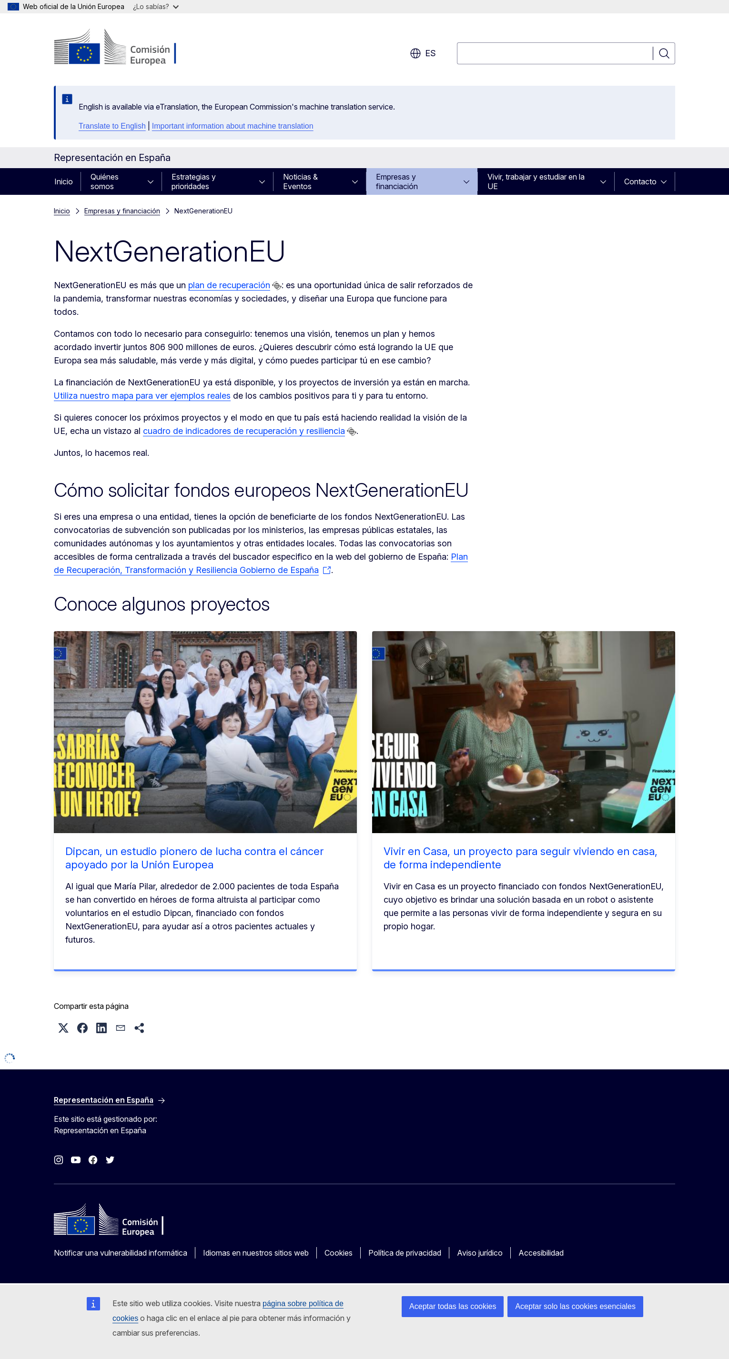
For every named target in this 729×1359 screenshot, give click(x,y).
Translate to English (112, 126)
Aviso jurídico (480, 1253)
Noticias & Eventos (300, 181)
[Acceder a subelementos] (153, 181)
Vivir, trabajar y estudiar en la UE (536, 181)
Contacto (640, 181)
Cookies (338, 1253)
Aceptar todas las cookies (452, 1306)
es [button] (423, 53)
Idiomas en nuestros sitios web (256, 1253)
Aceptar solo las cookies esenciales (575, 1306)
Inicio (63, 181)
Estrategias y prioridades (194, 181)
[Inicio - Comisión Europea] (131, 48)
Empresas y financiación (397, 181)
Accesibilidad (541, 1253)
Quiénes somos (105, 181)
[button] (63, 1028)
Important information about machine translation (233, 126)
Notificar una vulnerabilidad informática (120, 1253)
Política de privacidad (404, 1253)
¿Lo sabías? (156, 6)
